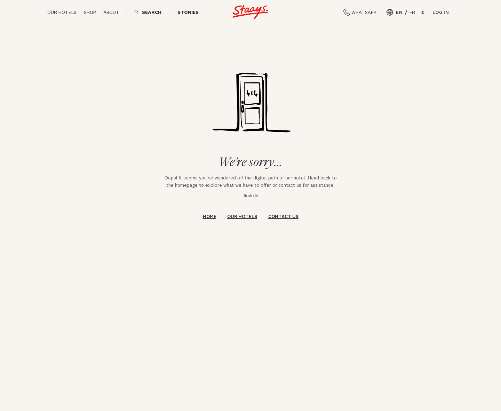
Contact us (283, 216)
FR (412, 12)
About (111, 12)
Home (209, 216)
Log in (440, 12)
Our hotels (62, 12)
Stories (188, 12)
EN (399, 12)
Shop (90, 12)
